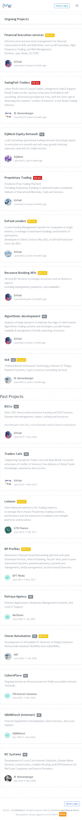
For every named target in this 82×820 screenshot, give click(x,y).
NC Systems (12, 754)
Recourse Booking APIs (20, 273)
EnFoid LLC (20, 810)
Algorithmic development (22, 316)
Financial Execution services (24, 35)
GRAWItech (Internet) (19, 715)
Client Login (62, 5)
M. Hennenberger (23, 113)
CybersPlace (13, 675)
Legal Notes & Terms (69, 810)
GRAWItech (18, 733)
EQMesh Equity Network (21, 134)
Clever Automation (17, 636)
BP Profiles (12, 549)
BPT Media (18, 575)
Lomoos (9, 501)
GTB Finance (21, 528)
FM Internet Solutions (24, 694)
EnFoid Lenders (15, 221)
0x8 (6, 360)
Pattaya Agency (15, 596)
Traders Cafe (13, 454)
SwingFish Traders (17, 82)
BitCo (8, 406)
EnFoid (18, 61)
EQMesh (18, 157)
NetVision (17, 615)
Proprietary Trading (18, 177)
